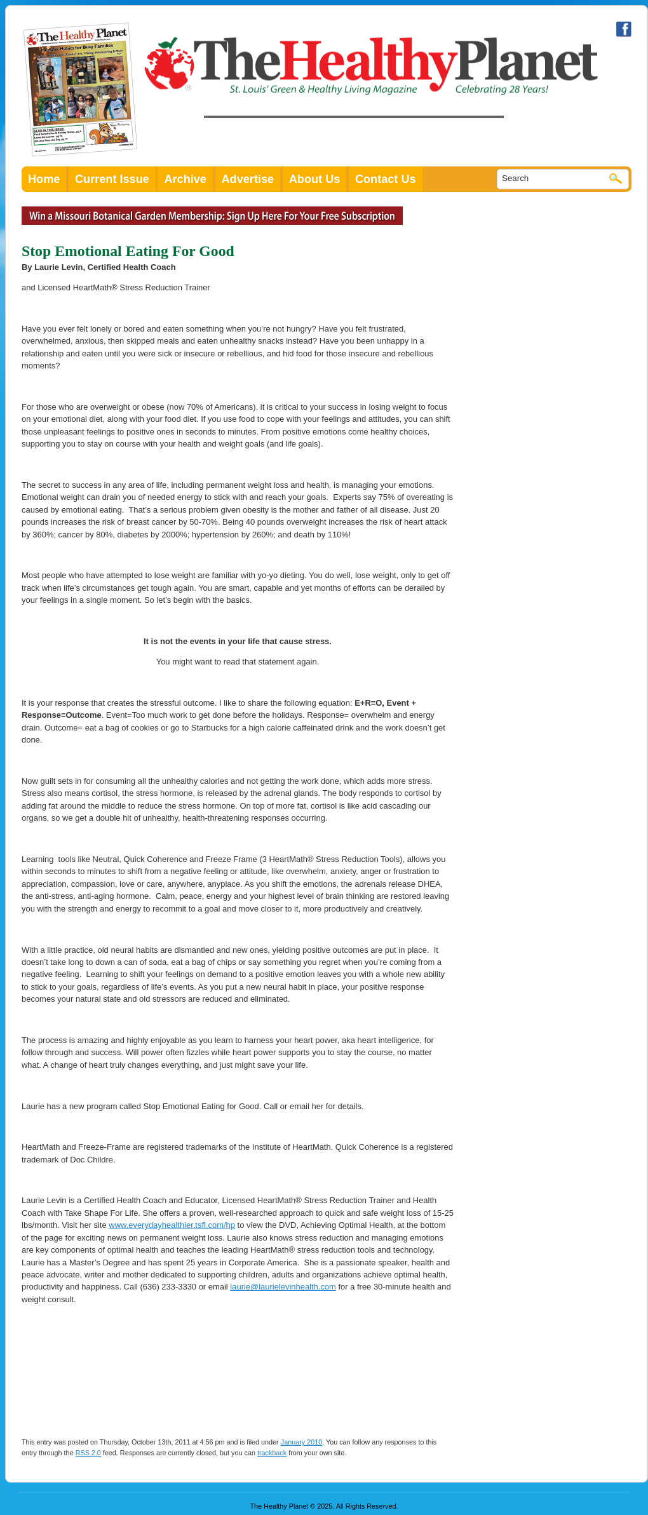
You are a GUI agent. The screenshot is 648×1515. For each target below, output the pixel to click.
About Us (315, 179)
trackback (272, 1453)
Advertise (248, 179)
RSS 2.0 (88, 1453)
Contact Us (385, 179)
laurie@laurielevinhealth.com (283, 1286)
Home (44, 179)
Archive (185, 179)
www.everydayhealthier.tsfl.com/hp (172, 1225)
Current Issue (112, 179)
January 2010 (301, 1442)
